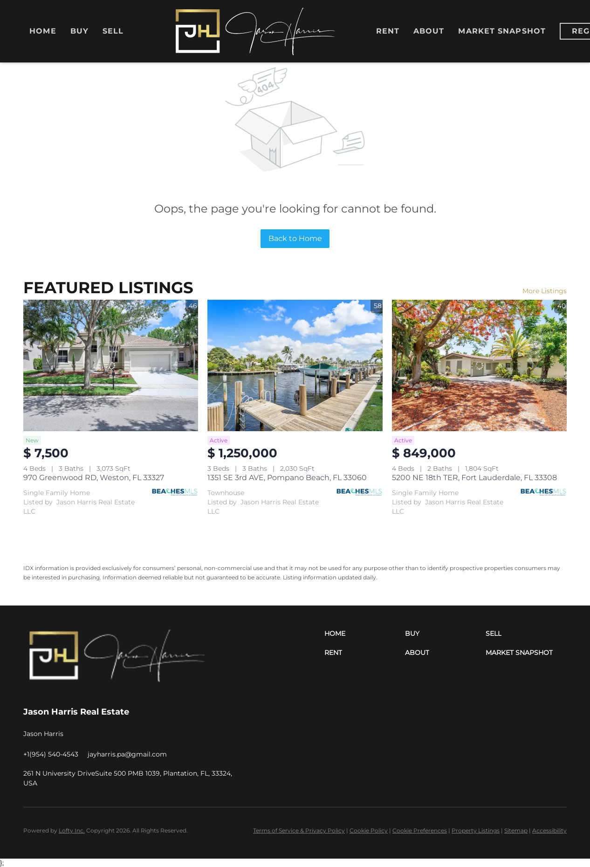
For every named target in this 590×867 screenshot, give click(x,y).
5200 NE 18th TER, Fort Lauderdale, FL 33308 (474, 477)
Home (42, 31)
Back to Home (295, 238)
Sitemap (516, 830)
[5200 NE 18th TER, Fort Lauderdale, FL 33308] (479, 365)
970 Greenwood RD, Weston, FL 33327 (93, 477)
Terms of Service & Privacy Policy (299, 830)
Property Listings (476, 830)
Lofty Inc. (72, 830)
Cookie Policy (369, 830)
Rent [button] (387, 31)
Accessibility (549, 830)
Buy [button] (79, 31)
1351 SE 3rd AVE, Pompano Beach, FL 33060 (287, 477)
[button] (364, 634)
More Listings (544, 291)
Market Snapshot (502, 31)
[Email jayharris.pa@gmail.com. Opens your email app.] (127, 754)
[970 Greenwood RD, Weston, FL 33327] (110, 365)
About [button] (429, 31)
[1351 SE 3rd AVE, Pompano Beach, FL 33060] (294, 365)
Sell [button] (113, 31)
